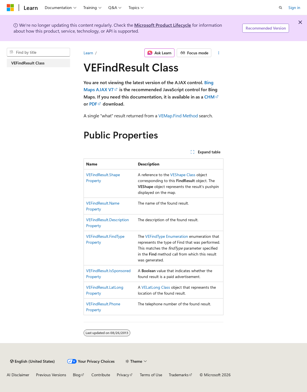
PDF (93, 104)
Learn (88, 52)
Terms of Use (151, 374)
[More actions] (218, 52)
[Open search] (280, 8)
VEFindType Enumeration (166, 236)
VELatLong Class (156, 287)
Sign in (294, 7)
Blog (76, 374)
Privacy (123, 374)
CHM (209, 97)
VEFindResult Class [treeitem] (27, 63)
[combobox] (38, 52)
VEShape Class (182, 174)
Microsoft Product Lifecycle (162, 25)
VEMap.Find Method (178, 115)
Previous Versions (51, 374)
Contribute (100, 374)
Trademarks (179, 374)
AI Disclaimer (18, 374)
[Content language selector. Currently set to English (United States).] (32, 361)
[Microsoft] (10, 7)
